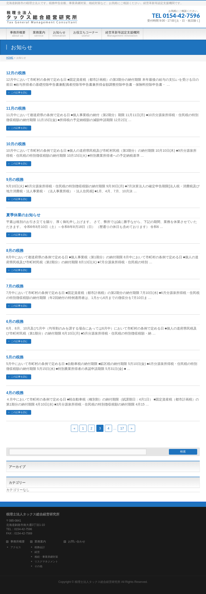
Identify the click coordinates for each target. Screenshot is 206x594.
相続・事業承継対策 (46, 556)
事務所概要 (17, 541)
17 (122, 428)
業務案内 (40, 541)
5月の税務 (15, 357)
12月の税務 (16, 73)
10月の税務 (16, 144)
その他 (38, 566)
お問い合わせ (76, 541)
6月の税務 (15, 322)
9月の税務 (15, 180)
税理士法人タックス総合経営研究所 (97, 582)
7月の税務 (15, 286)
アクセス (15, 547)
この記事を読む (19, 92)
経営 (37, 552)
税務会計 (39, 547)
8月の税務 (15, 251)
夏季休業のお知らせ (23, 215)
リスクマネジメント (46, 561)
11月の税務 (16, 108)
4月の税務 (15, 393)
